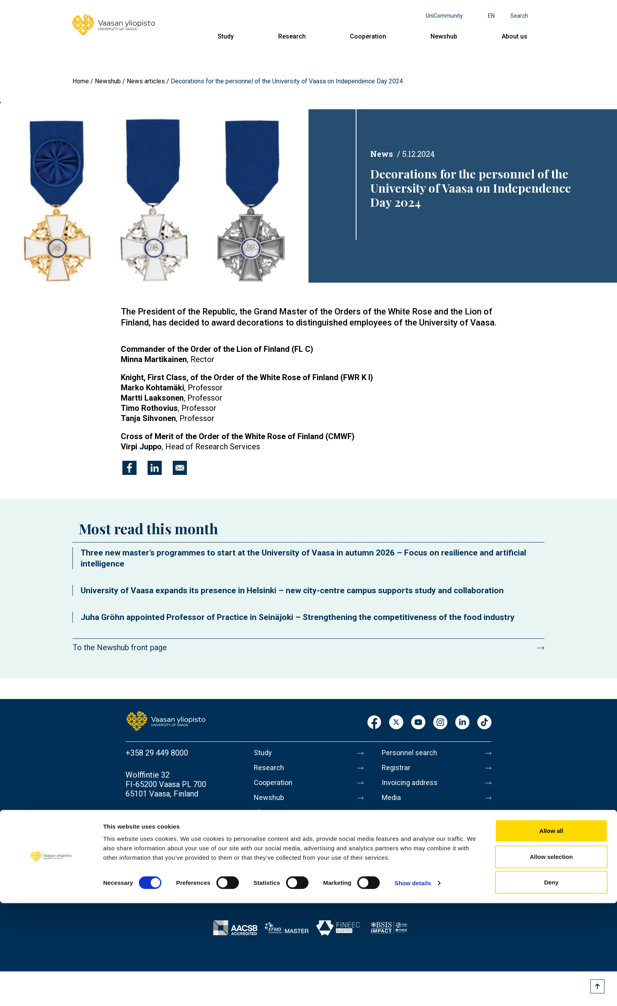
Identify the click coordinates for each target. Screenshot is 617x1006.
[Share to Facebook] (129, 468)
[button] (154, 195)
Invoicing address (412, 786)
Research (292, 36)
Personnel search (412, 753)
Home (80, 81)
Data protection (409, 852)
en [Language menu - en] (491, 16)
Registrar (398, 769)
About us (514, 36)
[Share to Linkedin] (155, 468)
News (381, 154)
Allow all (551, 933)
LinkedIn (462, 722)
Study (226, 36)
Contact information (160, 815)
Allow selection (551, 959)
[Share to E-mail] (180, 468)
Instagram (440, 722)
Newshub (443, 36)
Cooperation (368, 36)
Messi (392, 819)
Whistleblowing (408, 885)
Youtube (418, 722)
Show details (413, 985)
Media (392, 802)
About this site (407, 835)
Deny (551, 985)
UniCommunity (444, 16)
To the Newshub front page (120, 647)
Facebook (374, 722)
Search (519, 16)
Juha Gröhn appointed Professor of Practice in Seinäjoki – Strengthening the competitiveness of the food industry (298, 617)
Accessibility (404, 868)
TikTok (484, 722)
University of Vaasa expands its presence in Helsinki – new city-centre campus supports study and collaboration (292, 590)
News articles (146, 81)
